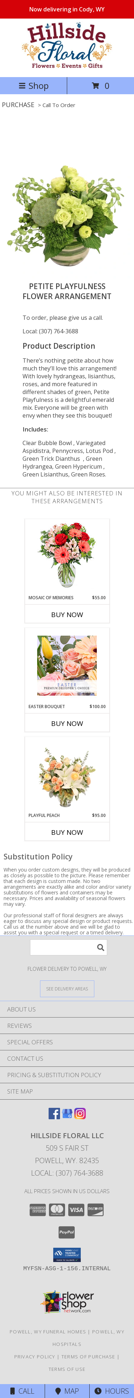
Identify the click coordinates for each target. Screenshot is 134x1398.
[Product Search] (68, 947)
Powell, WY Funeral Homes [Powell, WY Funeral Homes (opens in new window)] (48, 1331)
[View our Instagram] (80, 1117)
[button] (67, 1255)
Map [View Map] (67, 1391)
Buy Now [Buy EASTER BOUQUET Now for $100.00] (67, 723)
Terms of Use (67, 1369)
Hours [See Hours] (111, 1391)
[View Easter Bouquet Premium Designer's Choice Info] (67, 666)
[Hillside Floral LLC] (67, 66)
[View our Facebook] (54, 1117)
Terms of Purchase (88, 1356)
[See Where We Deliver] (67, 988)
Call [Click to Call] (22, 1391)
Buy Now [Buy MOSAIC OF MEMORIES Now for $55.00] (67, 614)
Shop (34, 85)
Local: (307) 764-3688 (50, 331)
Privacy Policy (34, 1356)
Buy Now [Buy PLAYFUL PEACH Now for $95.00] (67, 832)
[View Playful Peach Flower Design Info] (67, 774)
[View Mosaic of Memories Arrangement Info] (67, 557)
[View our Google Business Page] (67, 1117)
